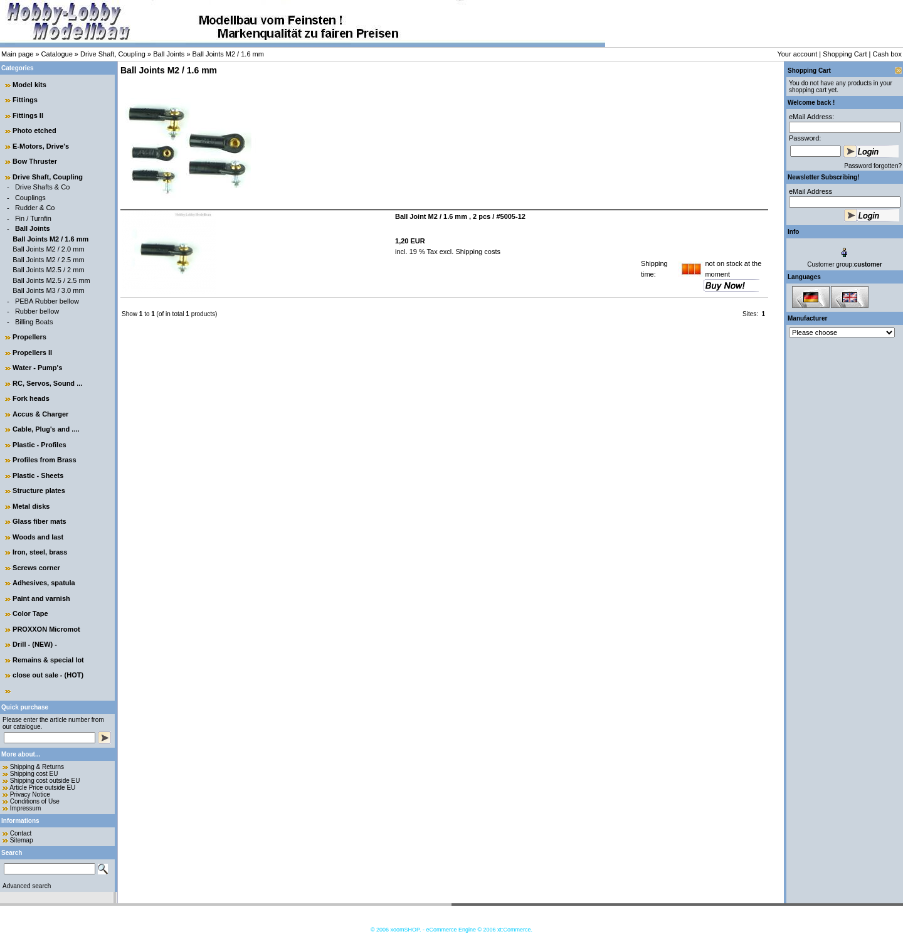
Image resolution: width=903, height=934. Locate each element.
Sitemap (21, 840)
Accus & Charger (40, 414)
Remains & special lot (48, 660)
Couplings (30, 197)
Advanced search (27, 886)
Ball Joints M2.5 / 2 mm (48, 269)
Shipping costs (476, 251)
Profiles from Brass (44, 460)
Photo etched (34, 130)
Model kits (29, 84)
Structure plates (39, 490)
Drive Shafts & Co (42, 187)
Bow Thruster (35, 161)
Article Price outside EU (42, 787)
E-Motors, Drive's (41, 146)
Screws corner (36, 567)
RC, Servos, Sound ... (47, 383)
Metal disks (31, 506)
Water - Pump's (37, 367)
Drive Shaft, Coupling (112, 54)
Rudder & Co (35, 207)
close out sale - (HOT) (48, 675)
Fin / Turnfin (33, 218)
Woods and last (38, 537)
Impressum (25, 808)
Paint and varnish (41, 598)
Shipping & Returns (37, 766)
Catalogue (57, 54)
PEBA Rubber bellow (47, 301)
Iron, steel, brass (40, 552)
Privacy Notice (30, 794)
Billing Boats (34, 322)
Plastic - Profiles (39, 444)
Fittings (25, 99)
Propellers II (32, 352)
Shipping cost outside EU (45, 780)
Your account (797, 54)
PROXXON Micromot (46, 629)
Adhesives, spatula (44, 582)
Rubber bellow (37, 311)
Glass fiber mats (39, 521)
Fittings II (28, 115)
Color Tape (30, 613)
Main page (17, 54)
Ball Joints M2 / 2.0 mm (48, 249)
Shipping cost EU (34, 773)
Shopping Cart (845, 54)
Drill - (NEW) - (35, 644)
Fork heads (31, 398)
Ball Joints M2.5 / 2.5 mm (51, 280)
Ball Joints (168, 54)
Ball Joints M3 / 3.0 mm (48, 290)
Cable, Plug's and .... (46, 429)
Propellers (29, 337)
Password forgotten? (873, 165)
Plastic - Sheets (38, 475)
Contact (20, 833)
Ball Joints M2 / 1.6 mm (228, 54)
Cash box (887, 54)
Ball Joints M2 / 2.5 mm (48, 259)
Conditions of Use (35, 801)
